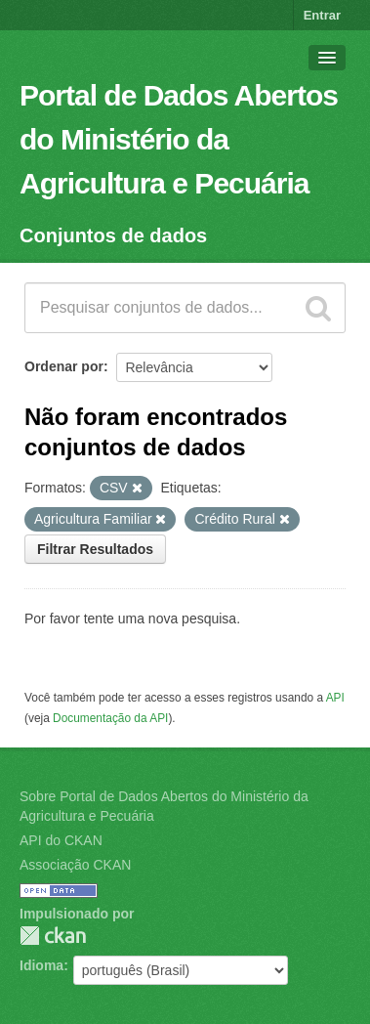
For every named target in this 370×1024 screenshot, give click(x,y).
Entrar (322, 15)
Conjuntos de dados (113, 235)
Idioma (41, 965)
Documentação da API (110, 718)
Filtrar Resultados (95, 549)
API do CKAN (61, 840)
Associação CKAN (75, 865)
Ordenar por (63, 366)
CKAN (53, 935)
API (335, 697)
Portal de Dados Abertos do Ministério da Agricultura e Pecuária (179, 139)
